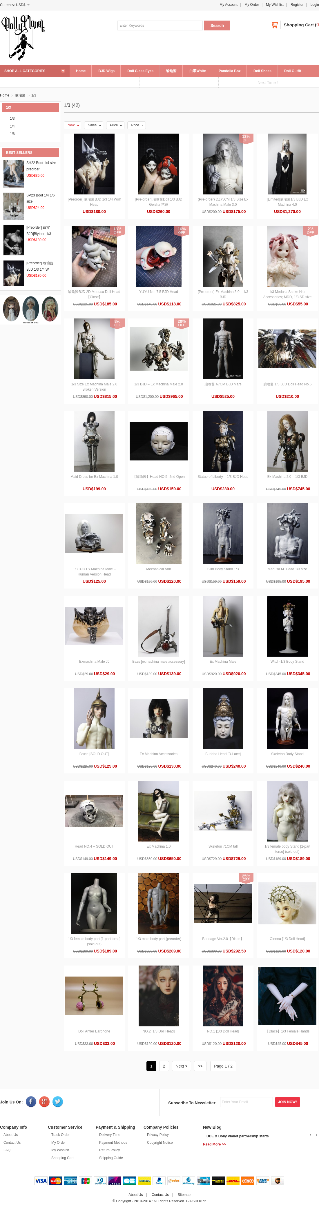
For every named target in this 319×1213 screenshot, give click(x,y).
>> (200, 1066)
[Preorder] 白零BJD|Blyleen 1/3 (38, 233)
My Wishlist (275, 5)
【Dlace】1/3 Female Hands (287, 1031)
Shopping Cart (299, 24)
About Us (10, 1135)
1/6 (12, 134)
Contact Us (12, 1143)
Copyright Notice (160, 1143)
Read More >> (214, 1144)
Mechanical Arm (158, 569)
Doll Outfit (292, 71)
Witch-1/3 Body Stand (287, 662)
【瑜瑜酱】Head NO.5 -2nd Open (159, 477)
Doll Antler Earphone (94, 1031)
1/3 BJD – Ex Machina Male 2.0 (158, 384)
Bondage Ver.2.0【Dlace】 (223, 939)
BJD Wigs (106, 71)
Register (297, 5)
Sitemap (184, 1195)
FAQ (6, 1150)
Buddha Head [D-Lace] (223, 754)
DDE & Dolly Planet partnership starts (237, 1136)
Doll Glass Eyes (140, 71)
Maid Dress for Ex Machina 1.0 (94, 477)
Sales (94, 125)
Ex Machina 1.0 (159, 846)
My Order (251, 5)
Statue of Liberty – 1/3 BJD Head (222, 477)
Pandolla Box (230, 71)
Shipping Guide (111, 1158)
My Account (229, 5)
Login (315, 5)
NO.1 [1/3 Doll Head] (223, 1031)
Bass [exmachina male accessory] (158, 662)
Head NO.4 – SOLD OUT (94, 846)
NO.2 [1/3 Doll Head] (159, 1031)
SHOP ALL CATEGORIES (25, 71)
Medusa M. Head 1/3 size (287, 569)
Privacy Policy (158, 1135)
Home (81, 71)
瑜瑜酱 (171, 71)
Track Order (60, 1135)
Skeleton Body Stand (287, 754)
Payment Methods (113, 1143)
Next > (182, 1066)
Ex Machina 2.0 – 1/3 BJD (287, 477)
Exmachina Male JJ (94, 662)
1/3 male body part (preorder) (158, 939)
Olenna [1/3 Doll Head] (287, 939)
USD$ (20, 5)
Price (116, 125)
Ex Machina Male (223, 662)
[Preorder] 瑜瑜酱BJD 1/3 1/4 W (39, 269)
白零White (197, 71)
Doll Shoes (262, 71)
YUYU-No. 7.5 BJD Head (158, 292)
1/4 (12, 126)
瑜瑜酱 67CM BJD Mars (222, 384)
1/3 (33, 95)
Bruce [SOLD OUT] (94, 754)
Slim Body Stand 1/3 (223, 569)
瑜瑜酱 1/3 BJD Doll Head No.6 (287, 384)
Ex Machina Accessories (158, 754)
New (73, 125)
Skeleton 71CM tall (223, 846)
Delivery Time (109, 1135)
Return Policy (109, 1150)
